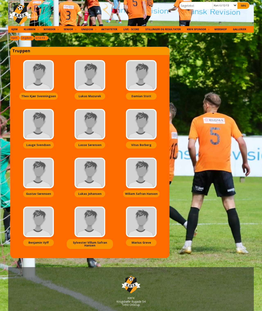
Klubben (30, 29)
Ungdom (88, 29)
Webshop (220, 29)
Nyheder (51, 29)
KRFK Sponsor (197, 29)
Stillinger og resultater (163, 29)
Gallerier (239, 29)
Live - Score (131, 29)
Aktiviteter (109, 29)
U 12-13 (40, 38)
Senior (69, 29)
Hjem (14, 29)
